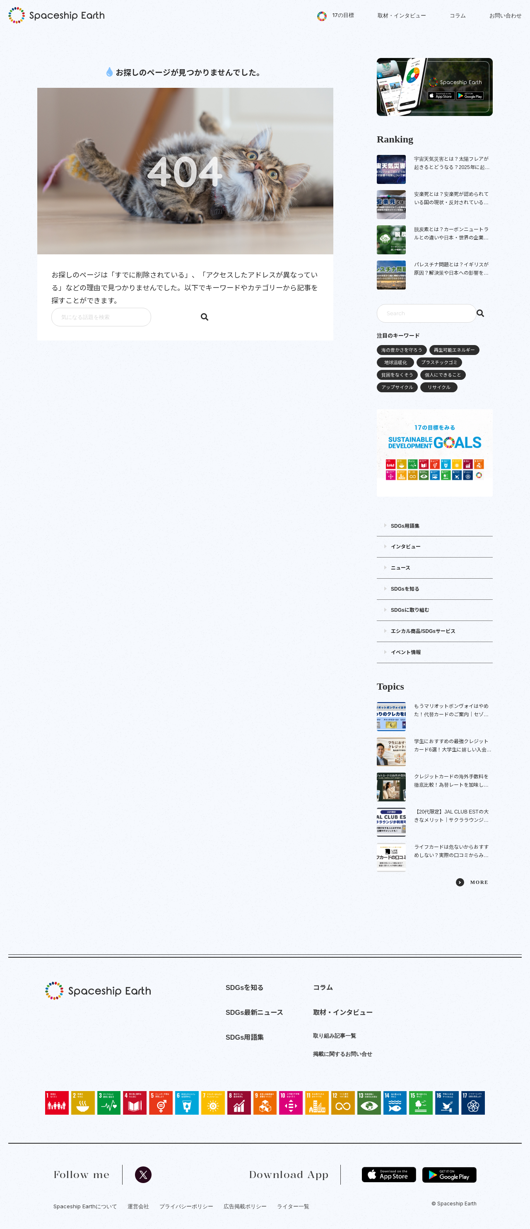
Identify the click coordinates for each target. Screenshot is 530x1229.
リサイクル (439, 387)
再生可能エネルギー (454, 350)
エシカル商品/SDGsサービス (423, 631)
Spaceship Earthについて (85, 1206)
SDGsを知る (405, 589)
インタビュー (406, 547)
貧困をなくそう (397, 374)
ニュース (400, 568)
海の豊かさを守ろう (401, 350)
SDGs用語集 (405, 526)
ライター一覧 (293, 1206)
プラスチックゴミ (439, 362)
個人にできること (443, 374)
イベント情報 (406, 652)
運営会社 (138, 1206)
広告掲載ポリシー (245, 1206)
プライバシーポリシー (186, 1206)
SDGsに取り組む (410, 610)
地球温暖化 (395, 362)
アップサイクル (397, 387)
